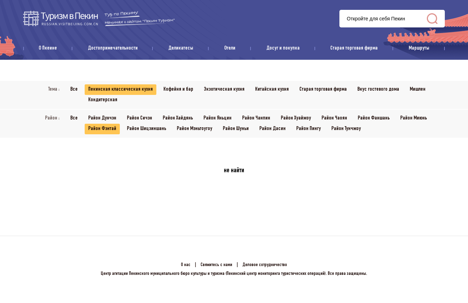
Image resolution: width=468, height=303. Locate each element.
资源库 (99, 18)
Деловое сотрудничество (264, 265)
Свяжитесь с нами (216, 265)
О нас (185, 265)
